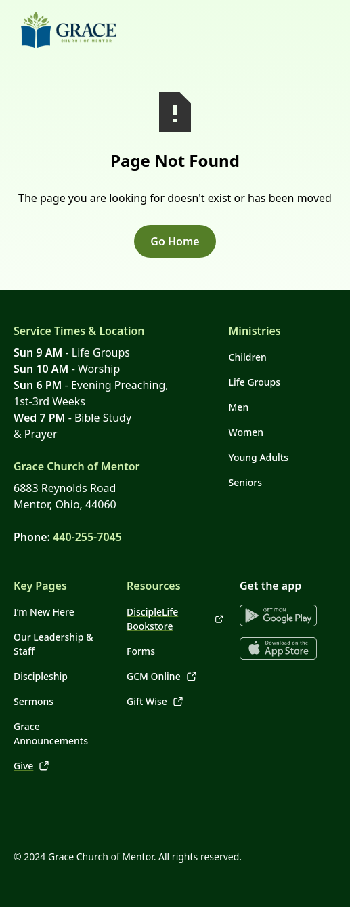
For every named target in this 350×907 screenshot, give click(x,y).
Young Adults (258, 457)
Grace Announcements (51, 733)
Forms (141, 651)
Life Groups (255, 382)
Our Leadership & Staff (53, 644)
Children (248, 356)
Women (246, 432)
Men (239, 407)
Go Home (174, 241)
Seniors (246, 482)
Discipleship (41, 676)
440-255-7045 (87, 536)
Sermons (33, 701)
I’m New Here (44, 611)
